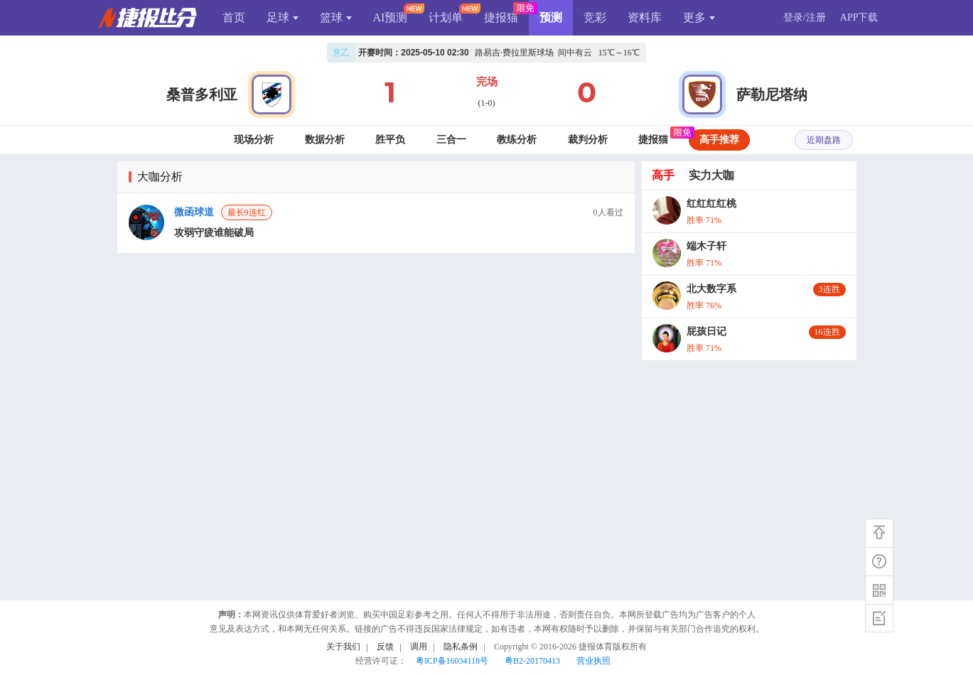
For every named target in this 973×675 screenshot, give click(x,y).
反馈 (385, 647)
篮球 (336, 17)
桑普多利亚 (201, 94)
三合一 (451, 139)
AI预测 (390, 17)
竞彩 (595, 17)
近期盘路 (824, 140)
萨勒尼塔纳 (771, 94)
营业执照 (593, 661)
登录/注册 (804, 17)
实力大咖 (711, 175)
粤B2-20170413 (532, 661)
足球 (283, 17)
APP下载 (859, 17)
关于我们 (343, 647)
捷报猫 (501, 17)
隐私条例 (461, 647)
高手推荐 (719, 139)
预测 (550, 17)
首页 (233, 17)
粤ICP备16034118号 (452, 661)
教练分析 (517, 139)
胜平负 (390, 139)
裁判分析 (588, 139)
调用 (418, 647)
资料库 (645, 17)
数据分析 (325, 139)
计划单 (446, 17)
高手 (663, 175)
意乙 (341, 53)
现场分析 (254, 139)
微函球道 (194, 212)
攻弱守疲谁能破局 (214, 232)
